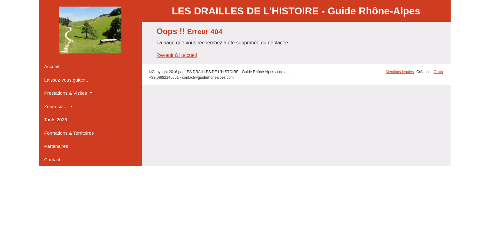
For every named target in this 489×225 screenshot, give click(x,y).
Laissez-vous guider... (67, 79)
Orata (438, 72)
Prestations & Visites (66, 93)
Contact (52, 159)
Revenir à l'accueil (177, 55)
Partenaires (56, 146)
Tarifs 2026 (55, 119)
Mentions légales (400, 72)
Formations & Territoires (69, 133)
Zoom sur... (56, 106)
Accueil (51, 66)
